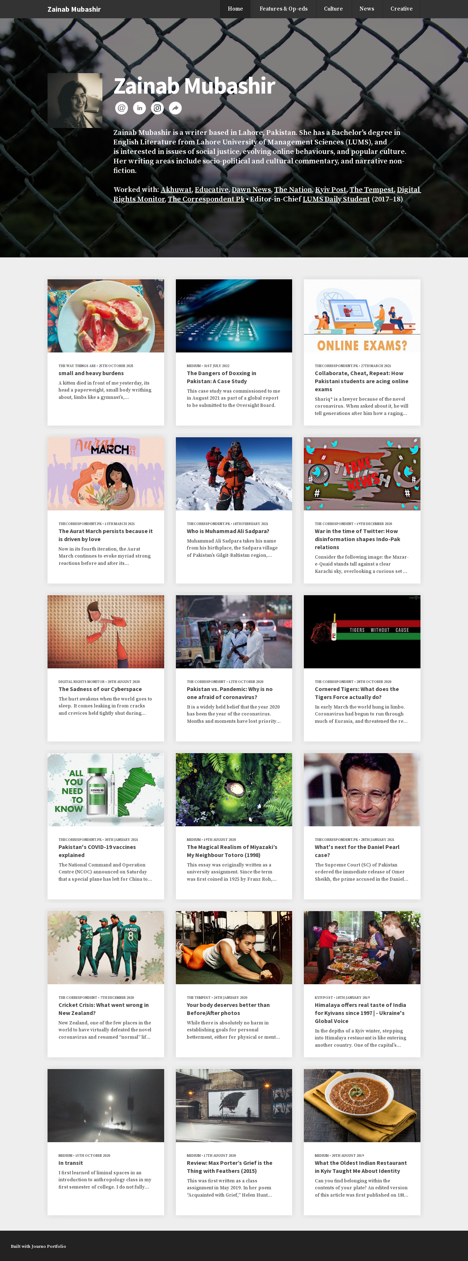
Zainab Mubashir (74, 9)
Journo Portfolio (48, 1246)
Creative (401, 8)
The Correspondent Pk (206, 199)
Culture (333, 8)
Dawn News (251, 190)
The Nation (293, 190)
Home (235, 8)
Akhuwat (176, 190)
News (366, 8)
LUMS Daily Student (336, 199)
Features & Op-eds (283, 8)
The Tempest (372, 190)
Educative (212, 190)
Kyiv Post (330, 190)
